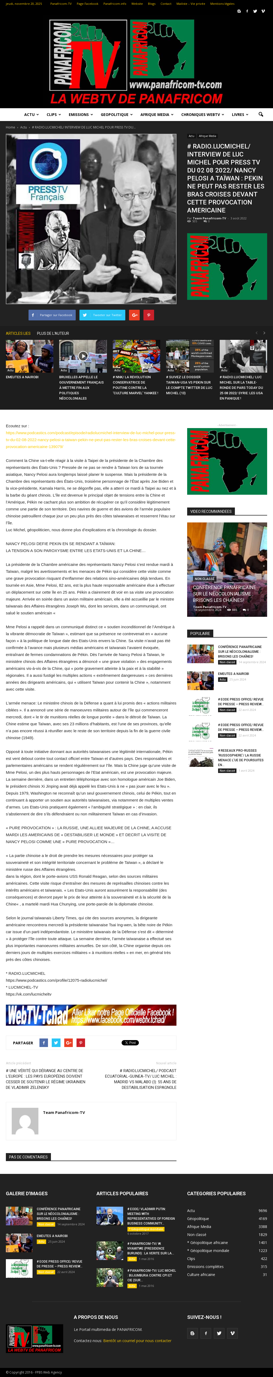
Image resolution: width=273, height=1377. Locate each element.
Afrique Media (157, 114)
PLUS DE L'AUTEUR (53, 333)
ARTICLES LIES (18, 333)
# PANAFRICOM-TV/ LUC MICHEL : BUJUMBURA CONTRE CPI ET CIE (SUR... (151, 1275)
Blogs (151, 4)
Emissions (81, 114)
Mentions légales (222, 4)
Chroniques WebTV (202, 114)
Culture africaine (201, 1274)
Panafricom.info (114, 4)
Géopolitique (198, 1218)
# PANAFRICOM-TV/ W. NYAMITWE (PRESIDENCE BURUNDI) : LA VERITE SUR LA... (150, 1248)
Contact (165, 4)
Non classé (205, 579)
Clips (54, 114)
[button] (260, 114)
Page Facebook (87, 4)
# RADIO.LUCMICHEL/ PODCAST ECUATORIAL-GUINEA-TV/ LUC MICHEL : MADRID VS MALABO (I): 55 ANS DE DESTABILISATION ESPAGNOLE (140, 1079)
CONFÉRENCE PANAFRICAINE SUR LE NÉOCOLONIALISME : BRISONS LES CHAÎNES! (224, 594)
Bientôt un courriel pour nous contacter (137, 1340)
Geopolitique (117, 114)
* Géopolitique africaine (207, 1242)
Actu (31, 114)
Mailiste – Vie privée (190, 4)
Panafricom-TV (61, 4)
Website (137, 4)
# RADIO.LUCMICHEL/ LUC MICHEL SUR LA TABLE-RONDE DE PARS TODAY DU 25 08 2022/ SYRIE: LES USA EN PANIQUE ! (241, 387)
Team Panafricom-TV (209, 218)
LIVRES (240, 114)
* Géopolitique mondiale (146, 1229)
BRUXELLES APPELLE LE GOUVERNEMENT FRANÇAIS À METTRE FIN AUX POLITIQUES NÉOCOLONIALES (81, 387)
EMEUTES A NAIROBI (22, 377)
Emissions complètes (205, 1266)
